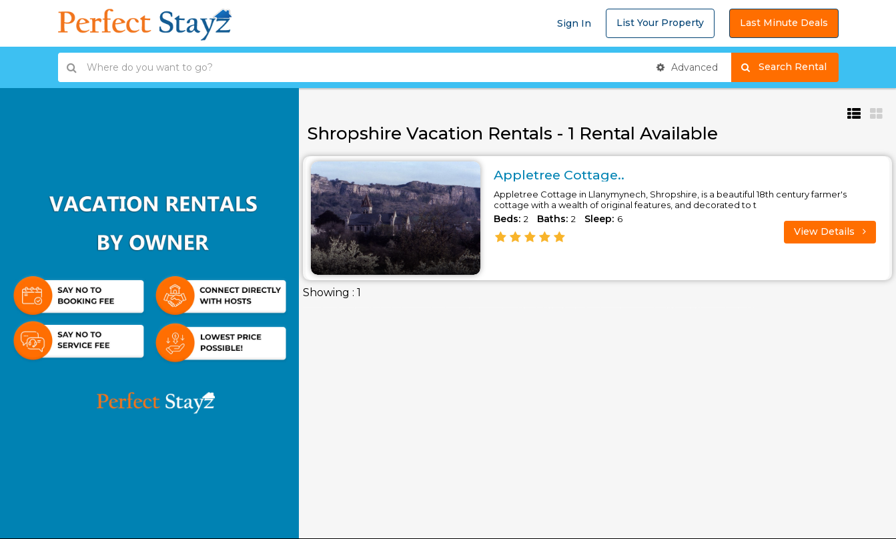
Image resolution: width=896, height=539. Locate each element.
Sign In (574, 23)
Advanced (687, 67)
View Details (830, 231)
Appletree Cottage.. (562, 175)
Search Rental (789, 67)
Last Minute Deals (784, 23)
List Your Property (660, 23)
